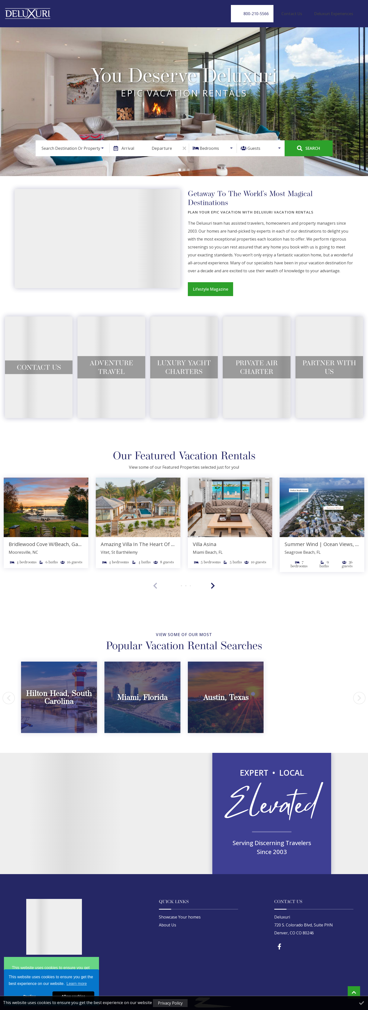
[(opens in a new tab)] (46, 503)
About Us (167, 920)
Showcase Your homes (180, 913)
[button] (179, 165)
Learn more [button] (77, 983)
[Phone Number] (269, 11)
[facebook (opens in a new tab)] (280, 942)
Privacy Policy (170, 1003)
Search (308, 144)
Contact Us (304, 11)
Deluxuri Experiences (337, 11)
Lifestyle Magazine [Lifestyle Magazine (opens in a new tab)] (210, 284)
